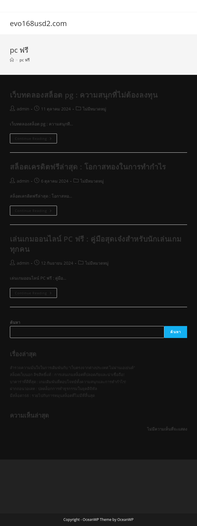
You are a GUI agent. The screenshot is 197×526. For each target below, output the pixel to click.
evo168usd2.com (38, 23)
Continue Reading (36, 139)
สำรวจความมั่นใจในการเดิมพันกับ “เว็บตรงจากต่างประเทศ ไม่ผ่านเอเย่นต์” (72, 367)
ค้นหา (15, 322)
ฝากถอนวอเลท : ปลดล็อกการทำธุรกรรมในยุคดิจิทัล (53, 388)
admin (23, 109)
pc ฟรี (24, 60)
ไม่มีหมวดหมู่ (94, 109)
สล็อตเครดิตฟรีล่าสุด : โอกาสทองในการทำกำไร (88, 167)
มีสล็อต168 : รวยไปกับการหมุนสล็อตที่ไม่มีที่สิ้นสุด (52, 395)
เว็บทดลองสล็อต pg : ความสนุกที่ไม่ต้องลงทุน (84, 95)
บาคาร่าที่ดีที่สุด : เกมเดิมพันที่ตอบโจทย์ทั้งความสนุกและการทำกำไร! (68, 381)
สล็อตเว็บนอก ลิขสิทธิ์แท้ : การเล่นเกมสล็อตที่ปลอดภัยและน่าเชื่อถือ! (67, 374)
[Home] (12, 60)
